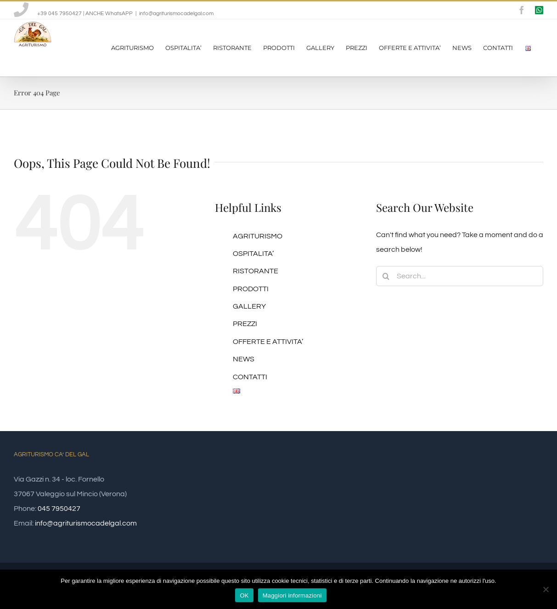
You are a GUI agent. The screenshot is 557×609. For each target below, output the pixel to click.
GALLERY (249, 306)
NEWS (243, 359)
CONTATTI (250, 377)
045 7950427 (59, 508)
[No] (545, 589)
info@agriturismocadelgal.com (176, 14)
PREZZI (245, 323)
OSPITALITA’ (253, 253)
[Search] (386, 276)
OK (244, 595)
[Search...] (459, 276)
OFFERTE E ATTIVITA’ (268, 341)
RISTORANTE (255, 271)
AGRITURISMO (257, 236)
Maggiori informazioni (292, 595)
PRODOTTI (251, 289)
